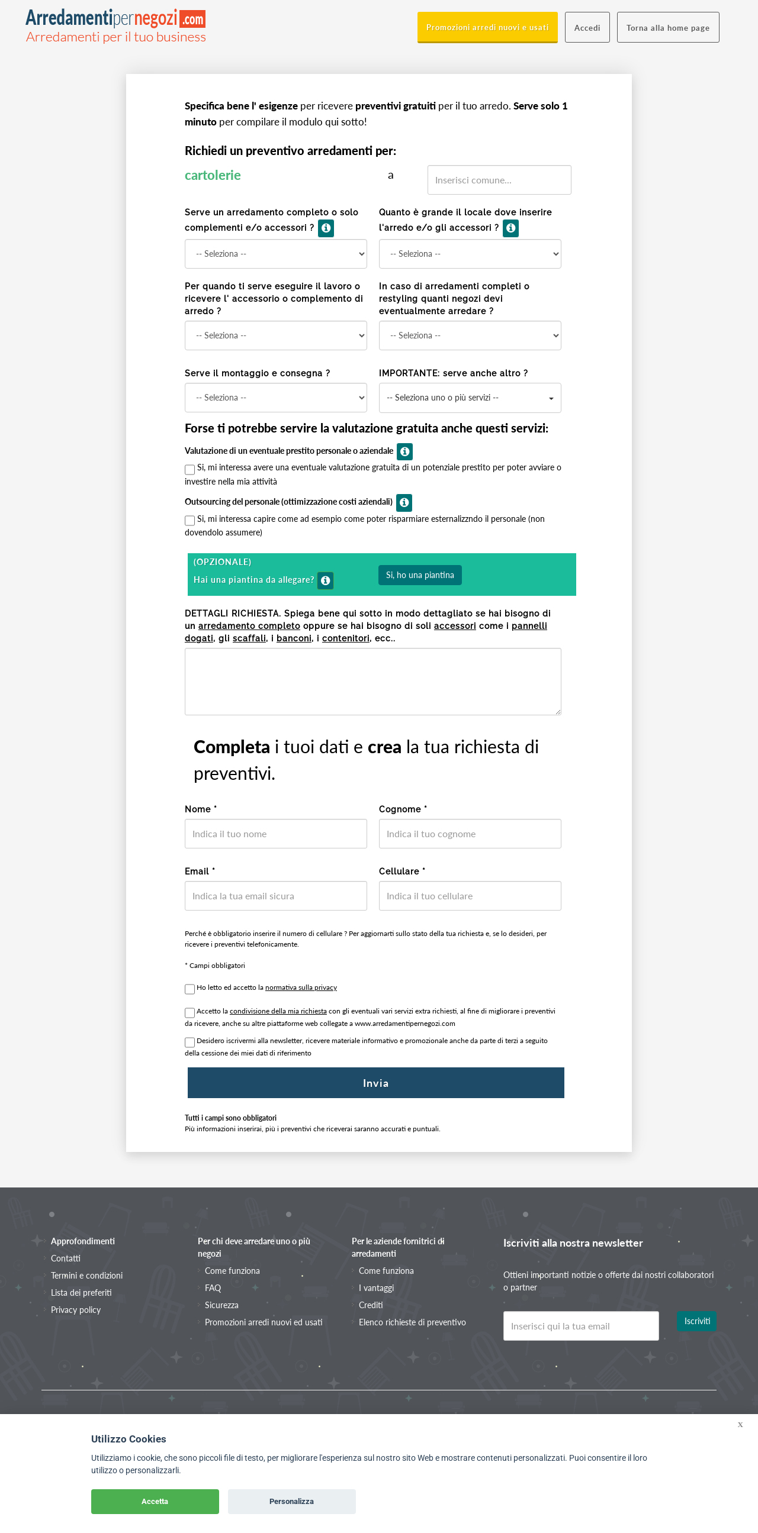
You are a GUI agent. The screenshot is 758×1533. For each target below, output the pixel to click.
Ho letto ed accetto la (267, 987)
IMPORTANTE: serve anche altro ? (453, 373)
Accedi (587, 28)
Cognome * (403, 809)
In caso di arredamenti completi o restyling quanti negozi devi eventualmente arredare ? (454, 299)
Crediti (371, 1305)
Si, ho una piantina (420, 575)
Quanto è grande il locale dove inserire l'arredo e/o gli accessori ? (465, 223)
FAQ (213, 1288)
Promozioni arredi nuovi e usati (487, 27)
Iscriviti (698, 1321)
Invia (376, 1082)
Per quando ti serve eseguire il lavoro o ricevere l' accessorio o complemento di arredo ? (274, 299)
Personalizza (291, 1501)
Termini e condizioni (87, 1275)
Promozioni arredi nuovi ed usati (264, 1322)
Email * (200, 871)
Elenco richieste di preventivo (412, 1322)
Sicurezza (222, 1305)
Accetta (155, 1501)
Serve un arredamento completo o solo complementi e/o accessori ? (271, 223)
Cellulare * (402, 871)
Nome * (201, 809)
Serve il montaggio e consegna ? (257, 373)
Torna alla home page (668, 28)
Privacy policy (76, 1310)
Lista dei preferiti (81, 1292)
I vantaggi (376, 1288)
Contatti (66, 1258)
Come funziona (232, 1271)
